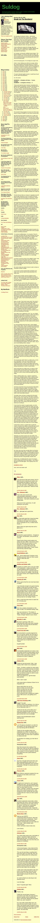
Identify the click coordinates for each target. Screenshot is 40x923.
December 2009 (7, 91)
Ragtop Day (20, 722)
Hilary (18, 477)
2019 (3, 77)
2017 (3, 79)
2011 (3, 87)
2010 (3, 88)
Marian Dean (20, 813)
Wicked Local (4, 48)
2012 (3, 86)
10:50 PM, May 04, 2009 (22, 796)
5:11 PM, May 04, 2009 (21, 756)
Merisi (2, 210)
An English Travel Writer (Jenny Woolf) (6, 230)
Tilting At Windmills (5, 254)
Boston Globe (4, 45)
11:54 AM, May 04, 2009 (22, 658)
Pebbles (2, 227)
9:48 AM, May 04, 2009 (21, 530)
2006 (3, 119)
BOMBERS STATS (18, 465)
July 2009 (6, 97)
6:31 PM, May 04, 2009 (21, 768)
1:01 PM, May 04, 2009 (21, 720)
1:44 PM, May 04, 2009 (21, 742)
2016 (3, 81)
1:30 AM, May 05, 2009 (21, 831)
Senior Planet (4, 51)
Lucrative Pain (4, 236)
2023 (3, 71)
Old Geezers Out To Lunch (6, 237)
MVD (18, 648)
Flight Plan (3, 245)
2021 (3, 74)
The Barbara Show (5, 263)
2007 (3, 118)
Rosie (4, 107)
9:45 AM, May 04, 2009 (21, 506)
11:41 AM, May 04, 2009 (22, 628)
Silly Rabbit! (3, 261)
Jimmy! (2, 264)
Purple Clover (4, 46)
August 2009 (6, 96)
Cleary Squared (4, 265)
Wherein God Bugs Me (7, 109)
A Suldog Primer (4, 292)
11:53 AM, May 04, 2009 (22, 646)
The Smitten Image (5, 153)
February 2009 (7, 114)
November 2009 (7, 92)
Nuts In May (3, 226)
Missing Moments (4, 243)
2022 (3, 73)
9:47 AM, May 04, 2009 (21, 513)
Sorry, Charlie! (6, 101)
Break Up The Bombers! (23, 19)
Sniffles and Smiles (22, 564)
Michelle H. (20, 619)
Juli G (2, 239)
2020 (3, 75)
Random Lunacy (4, 262)
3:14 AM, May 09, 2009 (21, 887)
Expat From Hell (21, 630)
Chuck (18, 780)
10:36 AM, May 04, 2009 (22, 551)
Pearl (2, 179)
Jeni (18, 798)
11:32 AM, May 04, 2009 (22, 617)
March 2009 (6, 112)
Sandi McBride (21, 553)
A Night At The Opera (7, 103)
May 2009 (6, 100)
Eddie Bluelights (4, 232)
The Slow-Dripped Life (5, 250)
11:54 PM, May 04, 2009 (22, 811)
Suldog (11, 7)
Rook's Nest (3, 214)
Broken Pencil (4, 50)
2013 (3, 85)
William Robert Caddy (7, 102)
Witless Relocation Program (7, 257)
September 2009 (7, 95)
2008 (3, 116)
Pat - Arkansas (21, 492)
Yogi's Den (3, 256)
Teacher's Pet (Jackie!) (6, 167)
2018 (3, 78)
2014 (3, 83)
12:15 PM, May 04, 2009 (22, 698)
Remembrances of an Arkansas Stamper (5, 259)
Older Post (36, 916)
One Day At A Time (5, 242)
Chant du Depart (4, 142)
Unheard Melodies (5, 218)
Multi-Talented (5, 108)
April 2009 (6, 111)
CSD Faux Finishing (22, 700)
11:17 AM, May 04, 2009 (22, 603)
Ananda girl (20, 579)
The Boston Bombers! (5, 285)
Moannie (3, 271)
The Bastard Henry (5, 244)
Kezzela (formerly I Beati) (6, 238)
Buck (18, 532)
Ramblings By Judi (5, 247)
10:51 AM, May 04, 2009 (22, 562)
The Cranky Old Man (5, 192)
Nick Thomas (3, 266)
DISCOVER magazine (6, 44)
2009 (3, 90)
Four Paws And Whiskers (6, 222)
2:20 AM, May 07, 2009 (21, 843)
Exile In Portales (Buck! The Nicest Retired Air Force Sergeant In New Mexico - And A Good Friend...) (7, 275)
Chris (18, 605)
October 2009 (6, 93)
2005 (3, 120)
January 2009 (6, 115)
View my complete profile (6, 36)
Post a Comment (17, 914)
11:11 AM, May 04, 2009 (22, 577)
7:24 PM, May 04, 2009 (21, 778)
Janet (18, 758)
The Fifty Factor (4, 241)
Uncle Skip (3, 147)
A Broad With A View (5, 228)
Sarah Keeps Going (5, 240)
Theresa (19, 771)
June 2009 (6, 99)
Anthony (19, 833)
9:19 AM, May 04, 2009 (21, 490)
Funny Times (4, 49)
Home (26, 916)
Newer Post (16, 916)
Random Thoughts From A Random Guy (6, 249)
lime (18, 516)
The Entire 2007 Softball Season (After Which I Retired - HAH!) (6, 283)
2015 (3, 82)
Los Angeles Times (5, 47)
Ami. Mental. (3, 251)
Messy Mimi (3, 174)
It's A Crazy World (4, 255)
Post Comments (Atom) (25, 919)
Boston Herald (4, 43)
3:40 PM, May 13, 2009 (21, 912)
